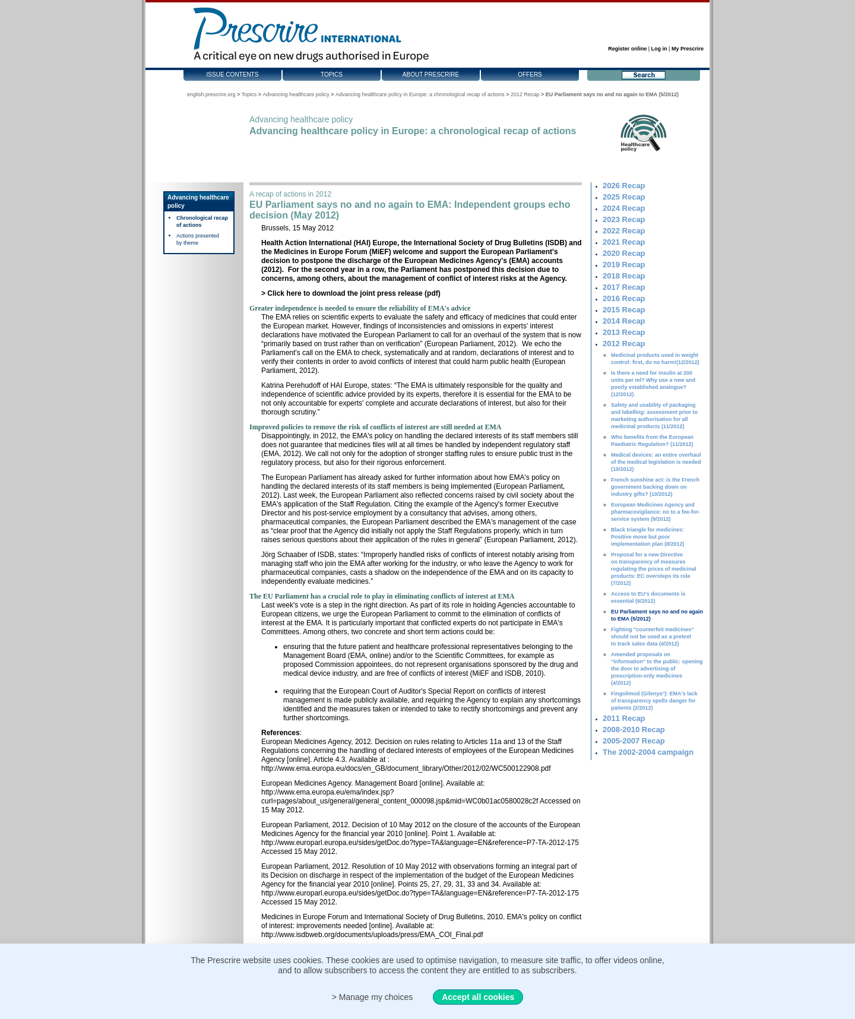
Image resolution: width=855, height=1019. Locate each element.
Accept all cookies (478, 997)
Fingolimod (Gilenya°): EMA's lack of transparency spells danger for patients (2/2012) (654, 701)
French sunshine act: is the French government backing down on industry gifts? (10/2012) (655, 487)
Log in (659, 49)
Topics (332, 74)
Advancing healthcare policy (296, 94)
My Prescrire (688, 49)
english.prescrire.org (211, 94)
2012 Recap (525, 94)
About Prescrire (431, 74)
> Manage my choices (372, 997)
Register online (627, 49)
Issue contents (233, 74)
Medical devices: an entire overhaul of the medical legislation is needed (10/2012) (656, 462)
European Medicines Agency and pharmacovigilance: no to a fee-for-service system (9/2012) (655, 512)
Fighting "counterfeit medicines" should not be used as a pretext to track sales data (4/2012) (652, 636)
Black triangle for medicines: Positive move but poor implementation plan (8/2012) (648, 537)
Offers (530, 74)
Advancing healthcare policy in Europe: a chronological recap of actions (420, 94)
